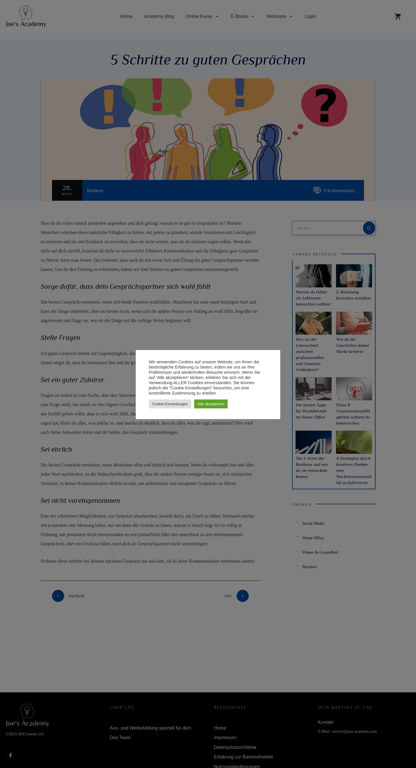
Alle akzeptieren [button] (211, 404)
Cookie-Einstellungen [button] (170, 404)
